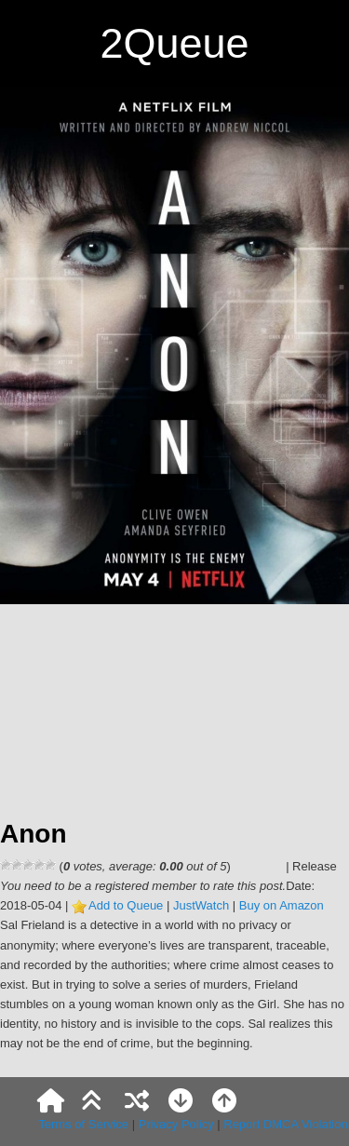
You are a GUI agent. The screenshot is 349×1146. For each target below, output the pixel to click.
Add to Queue (125, 905)
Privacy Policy (176, 1124)
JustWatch (201, 905)
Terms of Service (83, 1124)
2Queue (174, 43)
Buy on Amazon (281, 905)
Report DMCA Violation (285, 1124)
